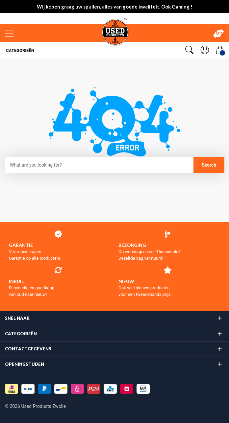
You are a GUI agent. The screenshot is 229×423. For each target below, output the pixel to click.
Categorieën (19, 50)
